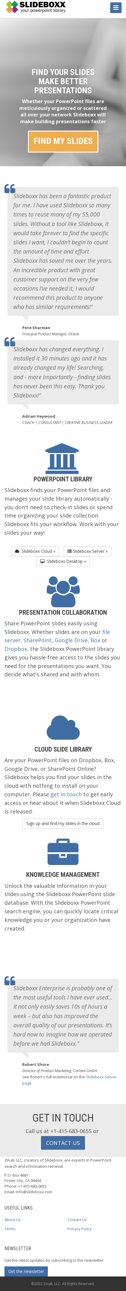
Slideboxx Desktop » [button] (63, 561)
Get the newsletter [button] (26, 1271)
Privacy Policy (79, 1228)
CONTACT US (63, 1142)
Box (95, 640)
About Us (12, 1219)
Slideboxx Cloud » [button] (35, 551)
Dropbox (15, 648)
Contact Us (77, 1219)
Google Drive (71, 640)
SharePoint (37, 640)
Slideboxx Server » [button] (87, 551)
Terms (10, 1228)
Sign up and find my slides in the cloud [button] (63, 823)
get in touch (66, 794)
